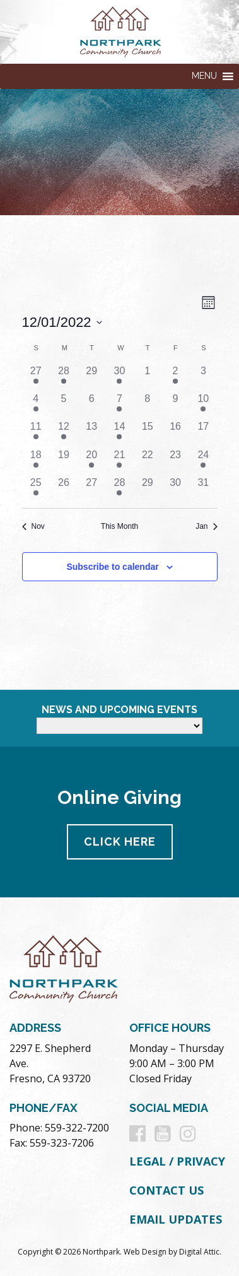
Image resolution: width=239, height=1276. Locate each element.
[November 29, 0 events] (91, 377)
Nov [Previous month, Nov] (33, 526)
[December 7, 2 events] (119, 405)
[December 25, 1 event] (36, 489)
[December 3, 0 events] (203, 377)
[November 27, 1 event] (36, 377)
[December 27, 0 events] (91, 489)
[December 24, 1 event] (203, 461)
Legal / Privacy (177, 1161)
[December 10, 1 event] (203, 405)
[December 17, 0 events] (203, 433)
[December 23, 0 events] (175, 461)
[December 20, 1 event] (91, 461)
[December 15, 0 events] (147, 433)
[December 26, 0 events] (64, 489)
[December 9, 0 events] (175, 405)
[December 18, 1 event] (36, 461)
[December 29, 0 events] (147, 489)
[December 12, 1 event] (64, 433)
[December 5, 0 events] (64, 405)
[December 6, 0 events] (91, 405)
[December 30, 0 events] (175, 489)
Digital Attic (199, 1251)
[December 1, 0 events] (147, 377)
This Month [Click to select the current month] (119, 526)
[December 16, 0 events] (175, 433)
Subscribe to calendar (112, 567)
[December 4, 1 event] (36, 405)
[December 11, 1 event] (36, 433)
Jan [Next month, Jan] (206, 526)
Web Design (145, 1251)
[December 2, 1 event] (175, 377)
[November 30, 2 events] (119, 377)
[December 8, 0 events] (147, 405)
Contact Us (166, 1190)
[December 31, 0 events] (203, 489)
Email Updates (175, 1219)
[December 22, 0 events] (147, 461)
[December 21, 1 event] (119, 461)
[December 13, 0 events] (91, 433)
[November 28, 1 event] (64, 377)
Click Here (120, 841)
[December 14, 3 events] (119, 433)
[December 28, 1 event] (119, 489)
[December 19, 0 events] (64, 461)
